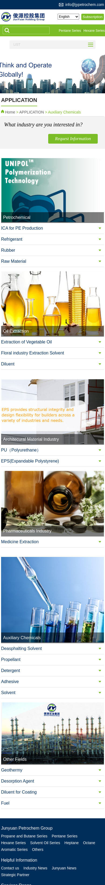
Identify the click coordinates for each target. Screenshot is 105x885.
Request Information (76, 138)
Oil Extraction (41, 865)
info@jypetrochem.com (84, 4)
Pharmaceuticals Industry (76, 871)
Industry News (36, 840)
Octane (91, 815)
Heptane (73, 815)
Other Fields (49, 878)
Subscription (93, 17)
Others (38, 822)
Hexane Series (94, 31)
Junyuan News (65, 840)
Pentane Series (70, 31)
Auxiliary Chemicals (17, 878)
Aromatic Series (14, 822)
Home (10, 111)
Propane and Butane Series (24, 809)
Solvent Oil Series (46, 815)
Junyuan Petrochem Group (26, 801)
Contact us (10, 840)
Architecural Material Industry (25, 871)
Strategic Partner (15, 846)
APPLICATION (31, 111)
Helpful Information (19, 832)
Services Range (16, 857)
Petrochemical (13, 865)
